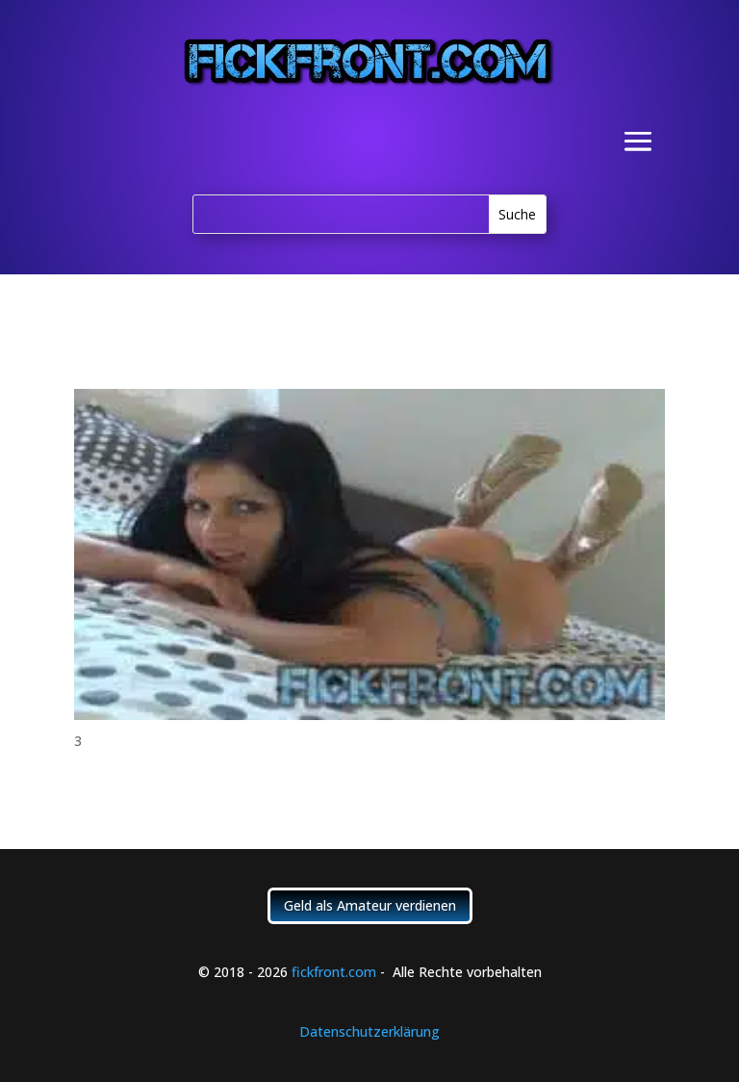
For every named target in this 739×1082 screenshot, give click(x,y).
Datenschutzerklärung (369, 1031)
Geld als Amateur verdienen (370, 905)
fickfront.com (334, 972)
